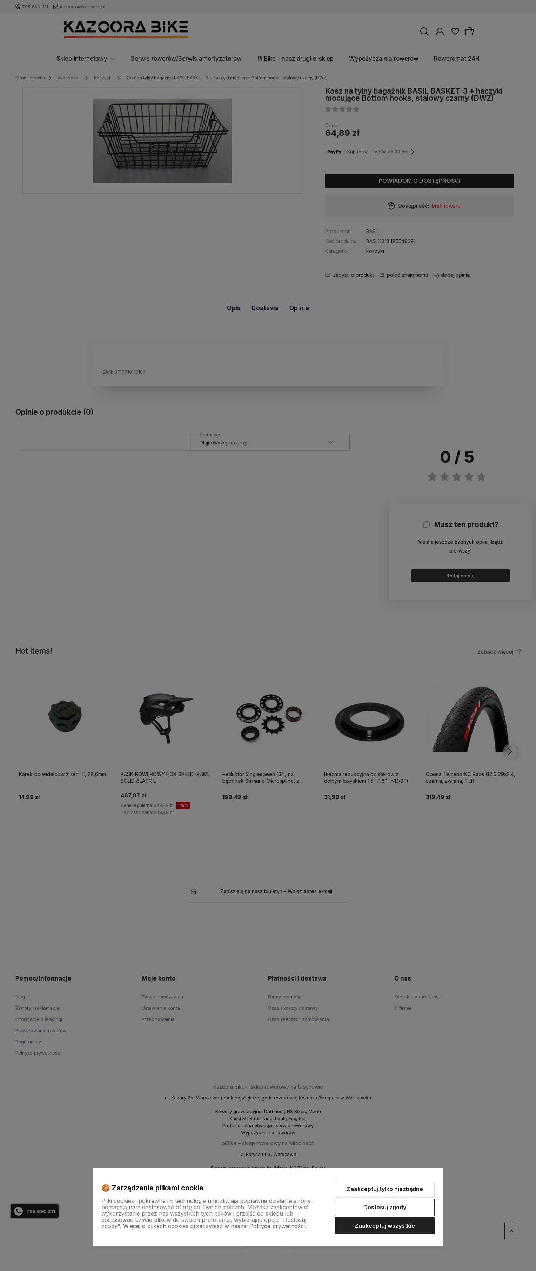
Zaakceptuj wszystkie (385, 1225)
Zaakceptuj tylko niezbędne (385, 1188)
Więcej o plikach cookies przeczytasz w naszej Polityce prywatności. (214, 1226)
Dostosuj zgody (384, 1207)
